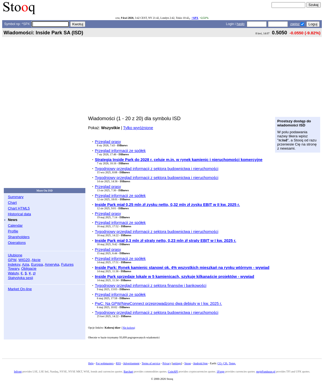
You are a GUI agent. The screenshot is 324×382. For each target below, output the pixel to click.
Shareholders (19, 237)
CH (225, 363)
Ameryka (52, 264)
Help (91, 363)
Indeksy (14, 264)
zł (34, 273)
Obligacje (28, 268)
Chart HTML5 (19, 208)
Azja (25, 264)
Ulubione (15, 255)
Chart (12, 203)
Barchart (128, 371)
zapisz (295, 24)
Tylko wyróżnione (138, 128)
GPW (12, 260)
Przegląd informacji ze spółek (120, 150)
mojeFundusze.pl (265, 371)
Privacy (167, 363)
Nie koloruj (128, 327)
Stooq (187, 363)
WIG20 (24, 260)
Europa (37, 264)
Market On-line (20, 289)
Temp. (232, 363)
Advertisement (131, 363)
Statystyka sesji (20, 278)
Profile (13, 231)
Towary (13, 268)
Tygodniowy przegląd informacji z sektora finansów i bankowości (150, 285)
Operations (17, 243)
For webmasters (105, 363)
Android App (200, 363)
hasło (240, 24)
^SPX (194, 17)
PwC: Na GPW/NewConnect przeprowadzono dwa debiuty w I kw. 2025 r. (158, 303)
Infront (17, 371)
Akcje (36, 260)
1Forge (221, 371)
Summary (16, 197)
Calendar (15, 225)
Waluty (13, 273)
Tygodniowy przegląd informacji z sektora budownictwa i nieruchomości (156, 168)
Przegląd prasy (108, 142)
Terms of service (151, 363)
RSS (118, 363)
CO (219, 363)
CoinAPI (173, 371)
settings (177, 363)
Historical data (19, 214)
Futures (67, 264)
